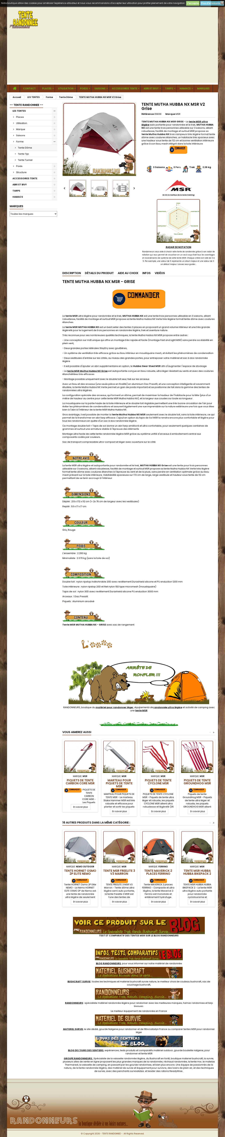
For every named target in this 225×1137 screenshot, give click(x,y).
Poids (84, 88)
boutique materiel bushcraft (187, 1058)
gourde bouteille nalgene (188, 1050)
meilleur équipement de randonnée (134, 1011)
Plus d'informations (212, 3)
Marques (16, 206)
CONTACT (29, 88)
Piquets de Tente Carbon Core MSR (80, 781)
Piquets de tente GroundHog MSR (197, 781)
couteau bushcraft (190, 981)
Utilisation (65, 88)
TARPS (169, 88)
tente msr (196, 1061)
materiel (138, 981)
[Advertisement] (112, 58)
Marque (20, 129)
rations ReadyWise (171, 1071)
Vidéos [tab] (160, 273)
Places (47, 88)
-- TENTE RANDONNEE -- (26, 105)
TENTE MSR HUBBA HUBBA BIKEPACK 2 (197, 872)
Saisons (99, 88)
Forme (20, 141)
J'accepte (193, 3)
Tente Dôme (25, 147)
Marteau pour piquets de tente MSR (119, 783)
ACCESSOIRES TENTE (124, 88)
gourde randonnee (140, 1064)
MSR (178, 114)
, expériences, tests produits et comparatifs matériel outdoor (120, 1050)
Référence (148, 114)
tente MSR (146, 1053)
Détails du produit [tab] (99, 273)
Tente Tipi (23, 154)
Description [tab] (71, 273)
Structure (21, 172)
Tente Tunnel (25, 160)
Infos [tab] (146, 273)
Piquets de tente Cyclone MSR (158, 781)
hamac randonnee (194, 1003)
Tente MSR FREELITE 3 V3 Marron (119, 872)
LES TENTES (19, 111)
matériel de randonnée (168, 963)
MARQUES (203, 88)
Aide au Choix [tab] (128, 273)
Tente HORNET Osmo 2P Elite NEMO (80, 872)
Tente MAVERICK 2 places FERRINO (158, 872)
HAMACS (185, 88)
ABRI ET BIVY (151, 88)
